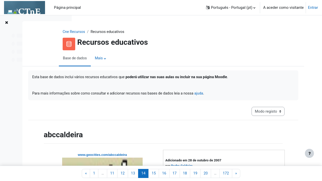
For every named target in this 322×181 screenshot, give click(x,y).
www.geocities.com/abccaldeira (142, 156)
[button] (231, 7)
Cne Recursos (103, 32)
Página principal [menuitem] (67, 7)
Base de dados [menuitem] (105, 58)
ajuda (258, 94)
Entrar (313, 7)
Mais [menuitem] (129, 58)
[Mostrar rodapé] (309, 153)
